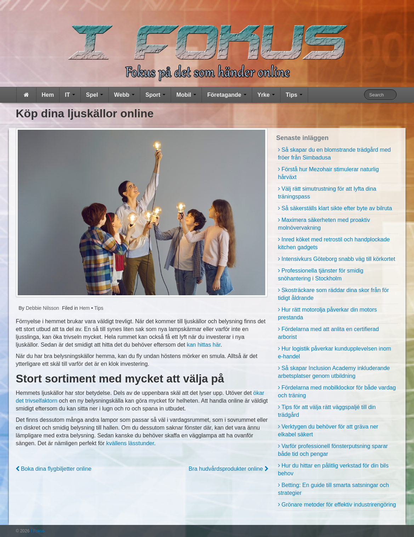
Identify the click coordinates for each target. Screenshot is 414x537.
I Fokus (37, 530)
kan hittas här (203, 345)
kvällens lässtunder (130, 443)
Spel (94, 95)
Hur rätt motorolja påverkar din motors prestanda (327, 313)
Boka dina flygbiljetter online (54, 469)
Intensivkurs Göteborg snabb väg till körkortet (338, 259)
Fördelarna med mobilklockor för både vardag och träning (337, 391)
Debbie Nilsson (41, 308)
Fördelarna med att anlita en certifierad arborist (328, 333)
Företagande (226, 95)
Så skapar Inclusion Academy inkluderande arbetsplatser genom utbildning (334, 372)
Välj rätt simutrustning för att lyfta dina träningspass (327, 193)
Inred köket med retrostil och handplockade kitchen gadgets (334, 243)
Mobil (186, 95)
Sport (155, 95)
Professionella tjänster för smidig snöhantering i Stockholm (320, 274)
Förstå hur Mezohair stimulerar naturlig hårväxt (328, 173)
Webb (124, 95)
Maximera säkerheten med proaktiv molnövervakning (324, 224)
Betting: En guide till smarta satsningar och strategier (333, 489)
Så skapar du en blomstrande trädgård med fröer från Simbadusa (334, 154)
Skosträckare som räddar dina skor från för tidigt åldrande (333, 294)
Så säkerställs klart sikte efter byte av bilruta (337, 208)
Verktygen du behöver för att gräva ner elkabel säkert (328, 430)
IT (70, 95)
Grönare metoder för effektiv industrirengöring (339, 505)
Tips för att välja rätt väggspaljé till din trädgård (327, 411)
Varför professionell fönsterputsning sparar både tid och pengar (333, 450)
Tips (294, 95)
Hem (48, 95)
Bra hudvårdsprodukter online (228, 469)
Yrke (266, 95)
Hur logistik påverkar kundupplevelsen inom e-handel (334, 352)
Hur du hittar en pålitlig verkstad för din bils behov (333, 469)
